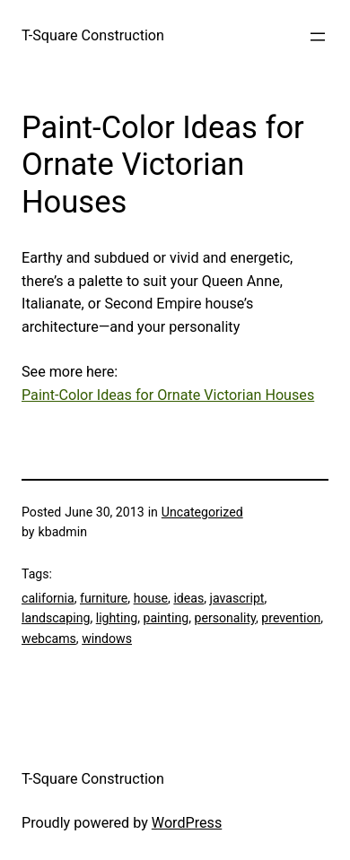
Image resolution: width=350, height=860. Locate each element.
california (48, 598)
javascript (237, 598)
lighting (116, 618)
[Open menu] (317, 37)
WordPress (187, 822)
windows (107, 638)
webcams (49, 638)
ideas (188, 598)
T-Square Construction (93, 35)
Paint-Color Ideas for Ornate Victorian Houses (168, 395)
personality (225, 618)
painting (165, 618)
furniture (103, 598)
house (151, 598)
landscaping (56, 618)
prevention (290, 618)
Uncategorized (202, 512)
